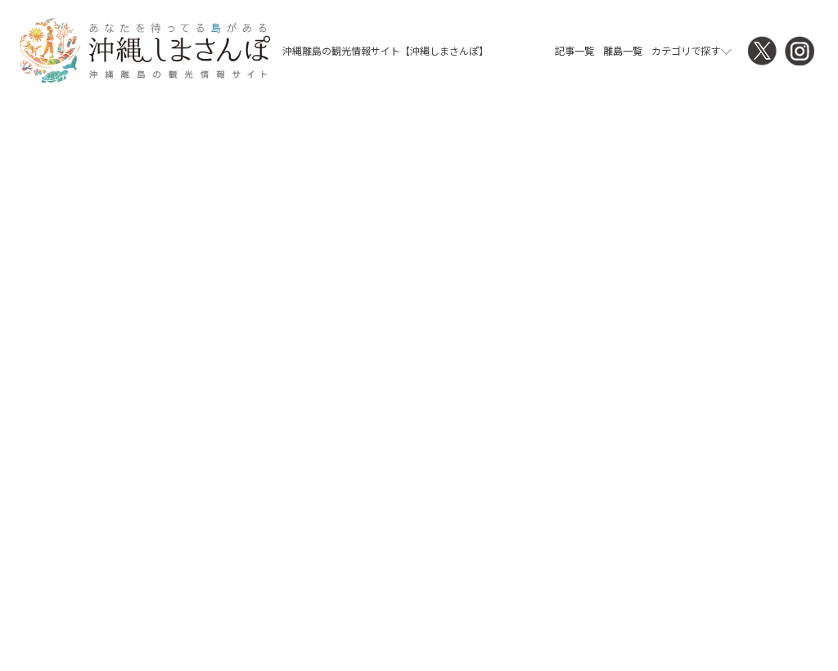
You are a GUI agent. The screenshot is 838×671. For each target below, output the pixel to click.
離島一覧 (622, 50)
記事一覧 (574, 50)
